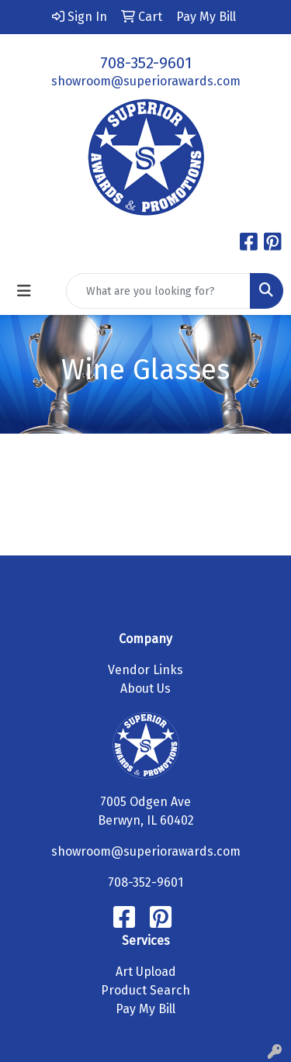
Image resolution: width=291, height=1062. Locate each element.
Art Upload (146, 971)
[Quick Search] (158, 291)
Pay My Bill (145, 1008)
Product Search (145, 990)
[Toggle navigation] (24, 291)
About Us (145, 688)
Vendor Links (145, 669)
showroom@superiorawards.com (146, 81)
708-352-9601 (146, 63)
